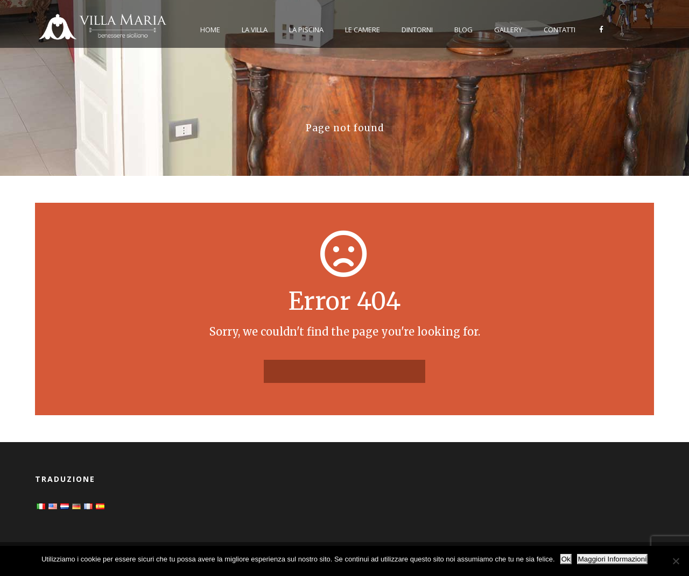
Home (210, 29)
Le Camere (362, 29)
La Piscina (306, 29)
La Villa (255, 29)
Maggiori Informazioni (612, 559)
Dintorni (417, 29)
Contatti (559, 29)
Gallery (508, 29)
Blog (463, 29)
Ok (566, 559)
